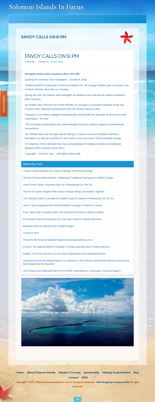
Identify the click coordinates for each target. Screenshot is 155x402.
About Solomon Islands (40, 372)
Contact (73, 377)
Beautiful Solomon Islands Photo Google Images (48, 226)
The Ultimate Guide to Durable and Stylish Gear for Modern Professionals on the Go (68, 198)
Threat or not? (31, 233)
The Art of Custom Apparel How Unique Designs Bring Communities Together (63, 191)
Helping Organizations (116, 372)
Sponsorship (91, 372)
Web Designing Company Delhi (112, 382)
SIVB (84, 377)
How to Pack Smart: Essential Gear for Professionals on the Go (57, 184)
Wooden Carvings (69, 372)
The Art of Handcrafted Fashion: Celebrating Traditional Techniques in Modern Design (68, 177)
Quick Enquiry (3, 103)
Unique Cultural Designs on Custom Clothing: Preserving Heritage (58, 171)
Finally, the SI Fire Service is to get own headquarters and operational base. (64, 253)
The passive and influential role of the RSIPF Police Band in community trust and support (72, 271)
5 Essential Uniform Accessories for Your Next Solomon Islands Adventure (62, 219)
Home (20, 372)
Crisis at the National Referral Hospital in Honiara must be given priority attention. (66, 246)
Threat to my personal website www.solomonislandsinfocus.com (58, 240)
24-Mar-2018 (56, 61)
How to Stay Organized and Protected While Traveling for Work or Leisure (62, 205)
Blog (136, 372)
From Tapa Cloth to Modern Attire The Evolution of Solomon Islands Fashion (63, 212)
